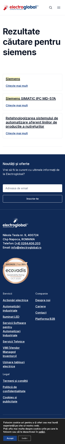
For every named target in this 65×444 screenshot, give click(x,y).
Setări (24, 438)
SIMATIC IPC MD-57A (31, 98)
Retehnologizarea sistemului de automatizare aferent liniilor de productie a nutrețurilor (32, 122)
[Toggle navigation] (58, 7)
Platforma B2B (45, 319)
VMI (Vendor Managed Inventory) (11, 352)
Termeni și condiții (15, 381)
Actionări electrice (15, 300)
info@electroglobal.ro (26, 247)
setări (42, 431)
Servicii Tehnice (14, 341)
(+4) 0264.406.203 (27, 243)
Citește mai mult (17, 85)
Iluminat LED (11, 316)
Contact (40, 312)
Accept (10, 438)
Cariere (40, 306)
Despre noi (42, 300)
